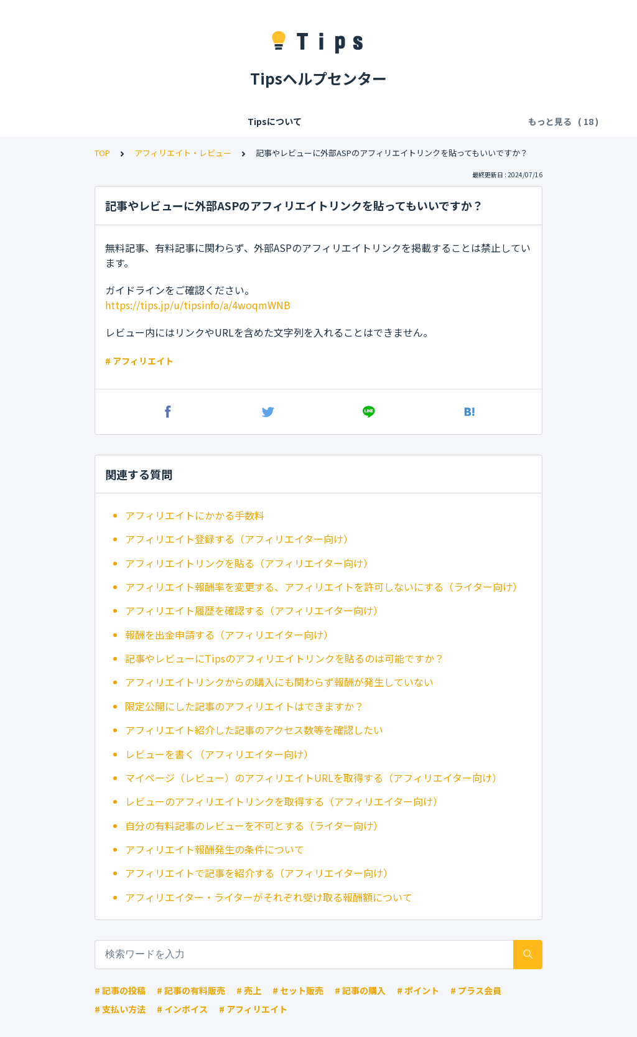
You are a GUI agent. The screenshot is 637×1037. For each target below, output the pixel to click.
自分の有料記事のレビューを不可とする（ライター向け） (254, 825)
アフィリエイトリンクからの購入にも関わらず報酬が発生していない (279, 681)
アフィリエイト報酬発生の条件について (214, 849)
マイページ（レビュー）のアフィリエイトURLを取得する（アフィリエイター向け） (313, 777)
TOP (102, 153)
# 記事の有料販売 (191, 990)
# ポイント (418, 990)
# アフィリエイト (139, 361)
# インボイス (182, 1009)
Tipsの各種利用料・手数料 (299, 121)
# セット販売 (297, 990)
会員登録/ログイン (192, 121)
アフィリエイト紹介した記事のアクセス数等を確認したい (254, 729)
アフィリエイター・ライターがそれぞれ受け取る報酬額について (268, 897)
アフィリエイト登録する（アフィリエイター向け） (239, 538)
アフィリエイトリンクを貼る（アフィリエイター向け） (249, 563)
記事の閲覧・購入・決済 (417, 121)
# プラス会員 (475, 990)
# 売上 (248, 990)
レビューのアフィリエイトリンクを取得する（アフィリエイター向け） (284, 801)
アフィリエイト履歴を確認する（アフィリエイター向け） (254, 610)
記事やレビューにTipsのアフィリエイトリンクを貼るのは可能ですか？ (284, 658)
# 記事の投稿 (120, 990)
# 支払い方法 (120, 1009)
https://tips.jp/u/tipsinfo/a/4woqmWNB (198, 304)
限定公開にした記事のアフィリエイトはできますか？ (244, 706)
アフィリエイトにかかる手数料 (194, 515)
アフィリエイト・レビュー (182, 153)
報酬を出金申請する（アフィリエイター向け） (229, 634)
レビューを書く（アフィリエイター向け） (219, 753)
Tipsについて (111, 121)
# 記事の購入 (360, 990)
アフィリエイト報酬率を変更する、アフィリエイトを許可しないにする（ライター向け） (324, 586)
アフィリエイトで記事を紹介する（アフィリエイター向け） (259, 872)
